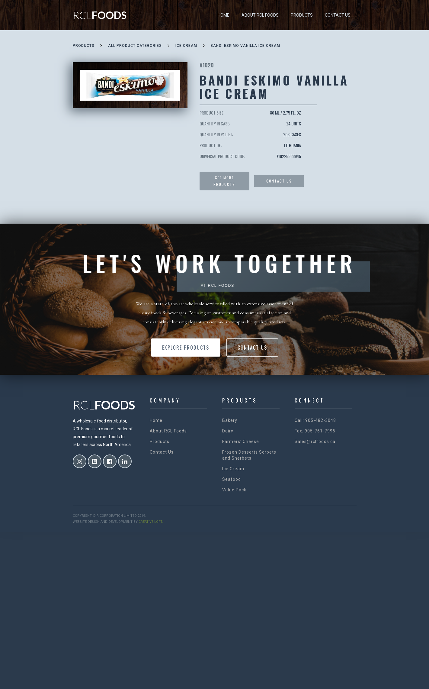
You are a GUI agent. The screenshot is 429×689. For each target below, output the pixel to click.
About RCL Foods (260, 15)
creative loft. (151, 522)
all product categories (135, 46)
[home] (99, 15)
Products (302, 15)
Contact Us (338, 15)
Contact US (279, 180)
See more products (224, 181)
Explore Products (185, 347)
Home (223, 15)
